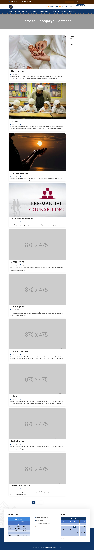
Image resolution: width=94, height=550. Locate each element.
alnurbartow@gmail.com (67, 6)
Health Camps (17, 441)
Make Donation (80, 5)
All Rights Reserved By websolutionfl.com (50, 547)
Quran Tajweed (17, 306)
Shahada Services (19, 173)
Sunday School (32, 11)
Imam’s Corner (55, 11)
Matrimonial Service (20, 485)
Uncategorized (71, 46)
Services (17, 11)
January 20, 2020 (15, 74)
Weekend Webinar (44, 11)
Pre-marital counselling (21, 218)
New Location (72, 11)
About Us (24, 11)
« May (62, 538)
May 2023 (70, 38)
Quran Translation (19, 351)
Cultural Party (17, 396)
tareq (23, 74)
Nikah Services (17, 71)
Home (10, 11)
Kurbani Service (18, 262)
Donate (63, 11)
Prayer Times (69, 1)
